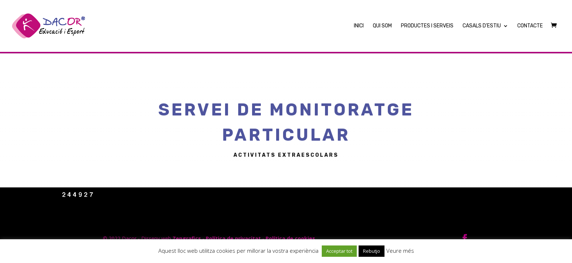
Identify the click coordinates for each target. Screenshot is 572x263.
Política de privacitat (233, 238)
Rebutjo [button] (371, 251)
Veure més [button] (400, 250)
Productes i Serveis (427, 26)
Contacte (530, 26)
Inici (359, 26)
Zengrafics (187, 238)
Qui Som (382, 26)
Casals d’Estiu (482, 26)
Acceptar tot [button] (339, 251)
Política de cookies (290, 238)
